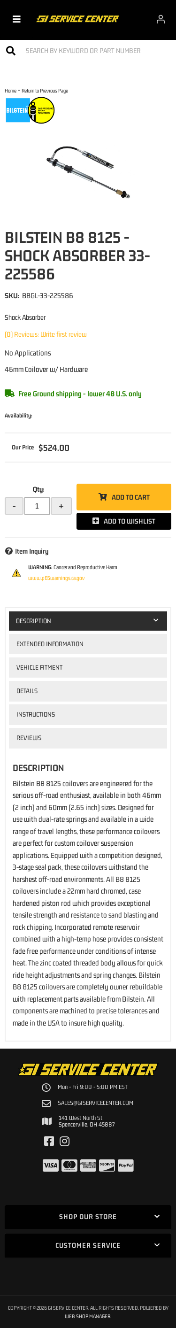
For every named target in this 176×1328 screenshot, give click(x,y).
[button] (88, 50)
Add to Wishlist (129, 521)
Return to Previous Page (45, 90)
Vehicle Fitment (39, 667)
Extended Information (50, 644)
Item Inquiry (31, 551)
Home (10, 90)
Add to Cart (131, 497)
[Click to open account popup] (160, 19)
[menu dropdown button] (16, 19)
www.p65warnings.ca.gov (56, 578)
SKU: (12, 295)
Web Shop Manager (87, 1316)
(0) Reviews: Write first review (46, 334)
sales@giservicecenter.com (95, 1103)
